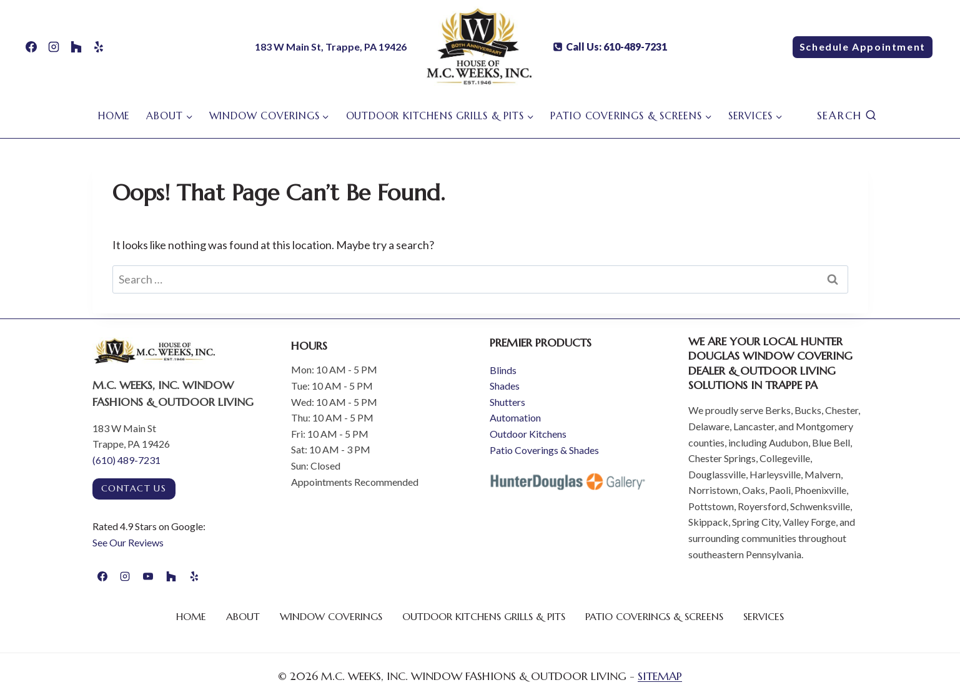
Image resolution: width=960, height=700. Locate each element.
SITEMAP (660, 676)
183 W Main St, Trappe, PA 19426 (331, 46)
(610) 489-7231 (126, 460)
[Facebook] (31, 47)
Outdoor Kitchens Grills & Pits (483, 616)
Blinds (503, 370)
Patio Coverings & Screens (654, 616)
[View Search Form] (847, 116)
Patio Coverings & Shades (544, 450)
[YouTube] (148, 576)
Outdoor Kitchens (528, 434)
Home (114, 115)
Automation (515, 417)
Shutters (507, 402)
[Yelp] (98, 47)
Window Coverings (331, 616)
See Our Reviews (128, 542)
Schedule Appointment (862, 46)
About (243, 616)
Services (763, 616)
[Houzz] (76, 47)
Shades (505, 386)
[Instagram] (53, 47)
